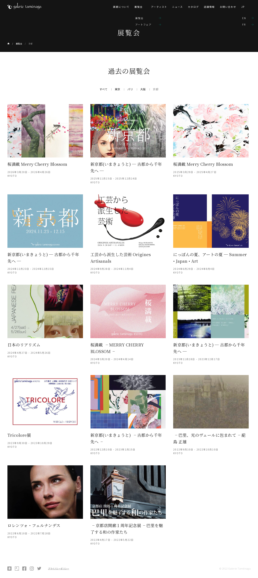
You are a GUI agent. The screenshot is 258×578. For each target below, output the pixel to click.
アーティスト (159, 6)
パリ (130, 89)
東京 (117, 89)
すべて (104, 89)
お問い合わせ (228, 6)
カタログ (193, 6)
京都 (31, 43)
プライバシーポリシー (58, 568)
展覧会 (138, 6)
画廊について (121, 6)
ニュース (177, 6)
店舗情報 (209, 6)
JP (243, 6)
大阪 (143, 89)
